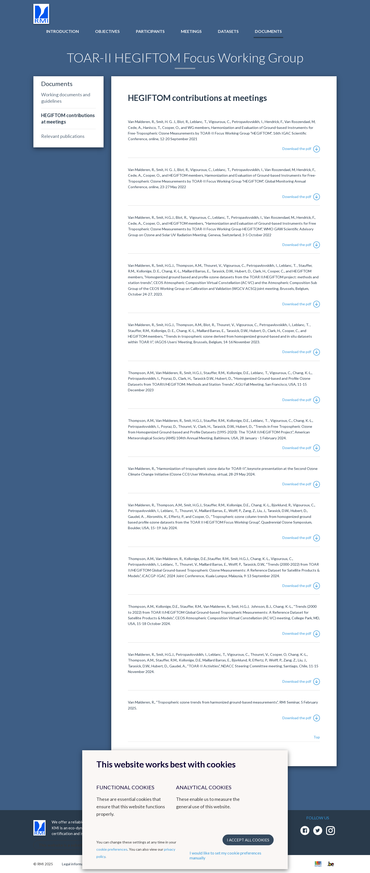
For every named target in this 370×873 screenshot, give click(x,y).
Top (316, 737)
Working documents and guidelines (65, 98)
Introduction (62, 31)
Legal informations (76, 864)
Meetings (191, 31)
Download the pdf (301, 148)
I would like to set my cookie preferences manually (225, 855)
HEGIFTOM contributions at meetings (68, 118)
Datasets (228, 31)
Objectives (107, 31)
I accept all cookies (248, 840)
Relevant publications (63, 136)
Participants (150, 31)
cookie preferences (111, 849)
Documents (268, 31)
